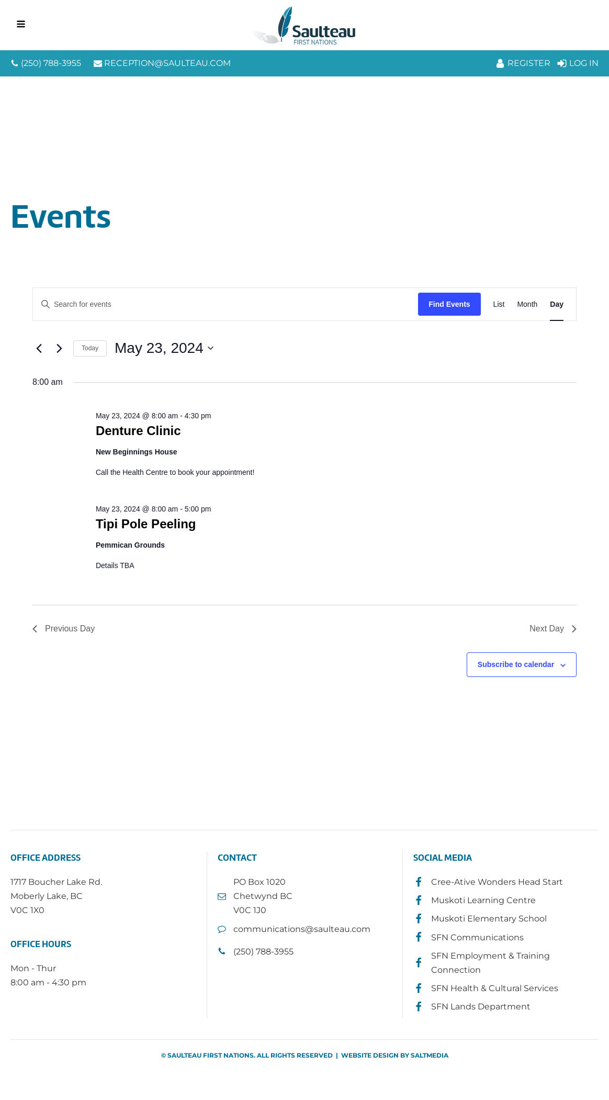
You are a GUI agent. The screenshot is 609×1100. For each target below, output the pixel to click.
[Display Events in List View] (499, 304)
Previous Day (63, 628)
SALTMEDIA (429, 1055)
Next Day (553, 628)
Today (90, 348)
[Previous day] (38, 348)
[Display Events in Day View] (556, 304)
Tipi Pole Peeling (146, 524)
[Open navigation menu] (21, 25)
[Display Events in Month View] (527, 304)
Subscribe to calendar (516, 664)
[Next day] (59, 348)
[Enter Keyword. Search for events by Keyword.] (225, 304)
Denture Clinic (138, 431)
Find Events (449, 304)
